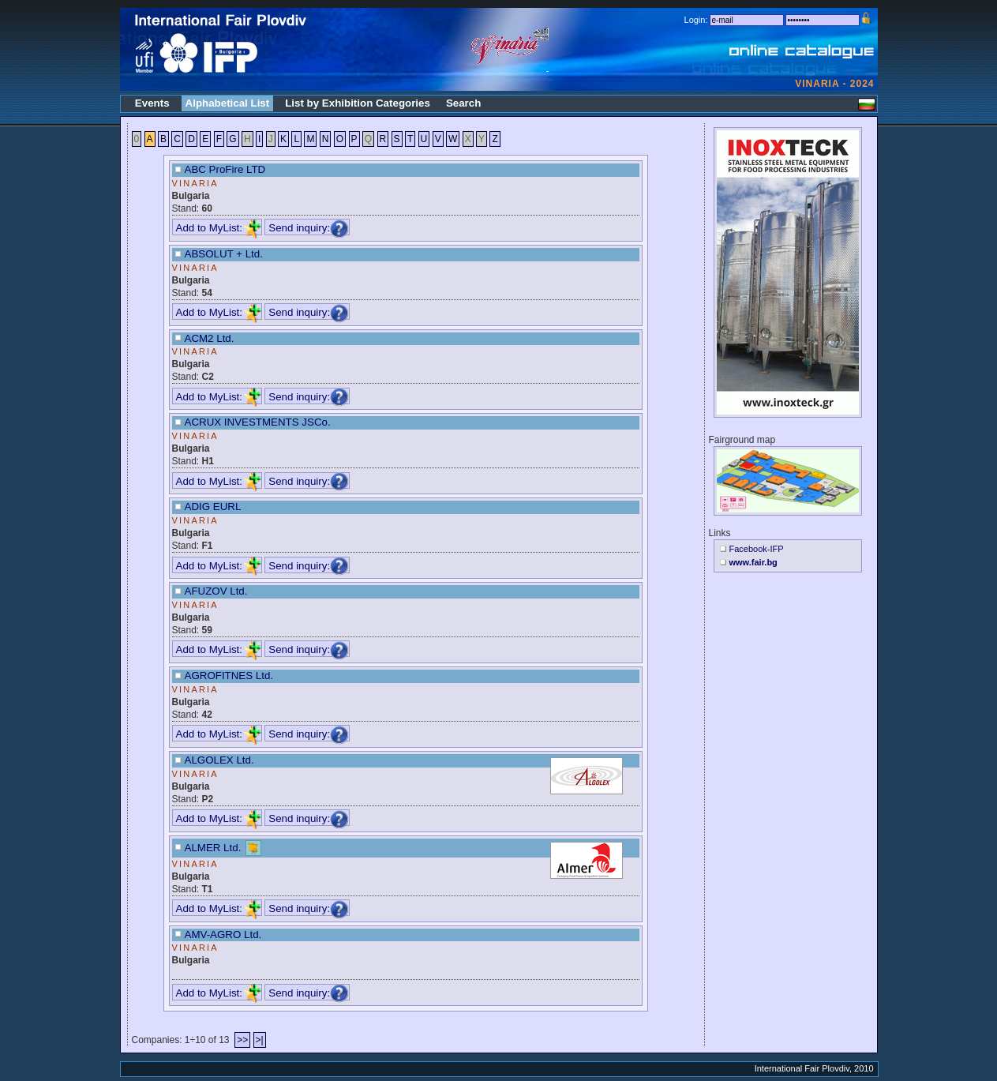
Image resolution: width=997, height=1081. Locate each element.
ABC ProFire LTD (225, 169)
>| (260, 1039)
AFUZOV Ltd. (216, 591)
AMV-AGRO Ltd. (223, 934)
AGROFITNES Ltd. (229, 675)
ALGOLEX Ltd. (219, 760)
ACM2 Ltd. (209, 338)
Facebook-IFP (756, 549)
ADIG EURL (213, 506)
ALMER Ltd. (213, 847)
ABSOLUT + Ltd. (224, 254)
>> (242, 1039)
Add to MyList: (218, 228)
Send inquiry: (308, 228)
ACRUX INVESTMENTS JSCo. (258, 422)
